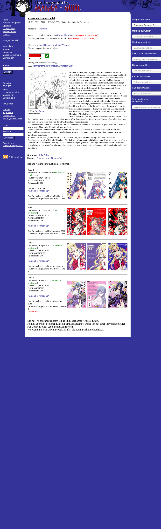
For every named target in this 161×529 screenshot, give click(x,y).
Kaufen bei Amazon (37, 191)
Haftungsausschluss (12, 118)
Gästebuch (8, 83)
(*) (48, 191)
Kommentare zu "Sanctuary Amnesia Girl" (53, 66)
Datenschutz (9, 115)
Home (5, 20)
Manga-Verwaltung (12, 55)
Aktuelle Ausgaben (12, 22)
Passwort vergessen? (13, 145)
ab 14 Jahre (43, 155)
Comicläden (8, 58)
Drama (40, 158)
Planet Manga (64, 35)
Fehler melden (15, 157)
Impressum (8, 112)
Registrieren (8, 143)
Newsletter (8, 104)
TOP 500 (7, 86)
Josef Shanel (44, 45)
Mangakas (8, 46)
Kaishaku (42, 28)
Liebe (47, 158)
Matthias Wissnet (61, 45)
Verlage (6, 49)
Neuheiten (8, 52)
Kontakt (6, 109)
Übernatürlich (57, 158)
